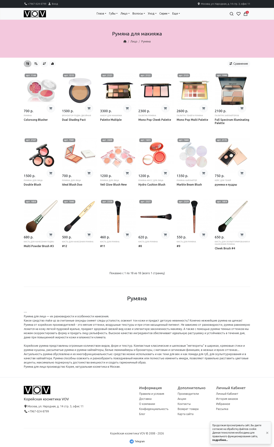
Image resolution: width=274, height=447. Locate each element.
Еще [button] (175, 13)
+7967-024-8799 (35, 3)
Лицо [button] (124, 13)
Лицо (133, 41)
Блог (142, 414)
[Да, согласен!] (267, 433)
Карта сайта (185, 414)
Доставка (145, 399)
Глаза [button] (100, 13)
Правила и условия (151, 393)
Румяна (146, 41)
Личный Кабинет (227, 393)
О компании (147, 404)
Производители (188, 393)
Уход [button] (151, 13)
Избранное (223, 404)
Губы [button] (112, 13)
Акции (182, 399)
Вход (53, 3)
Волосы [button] (137, 13)
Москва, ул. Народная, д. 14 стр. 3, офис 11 (223, 3)
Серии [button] (163, 13)
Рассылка (222, 409)
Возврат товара (188, 409)
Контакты (184, 404)
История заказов (227, 399)
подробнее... (220, 440)
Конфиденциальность (153, 409)
